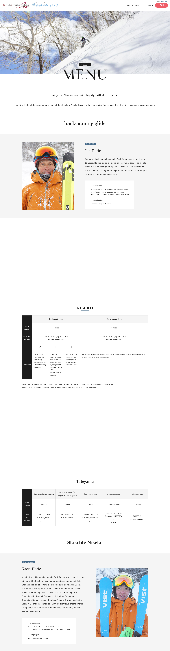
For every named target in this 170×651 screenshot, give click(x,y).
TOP (128, 5)
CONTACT (149, 5)
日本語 (158, 1)
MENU (137, 5)
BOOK (162, 5)
